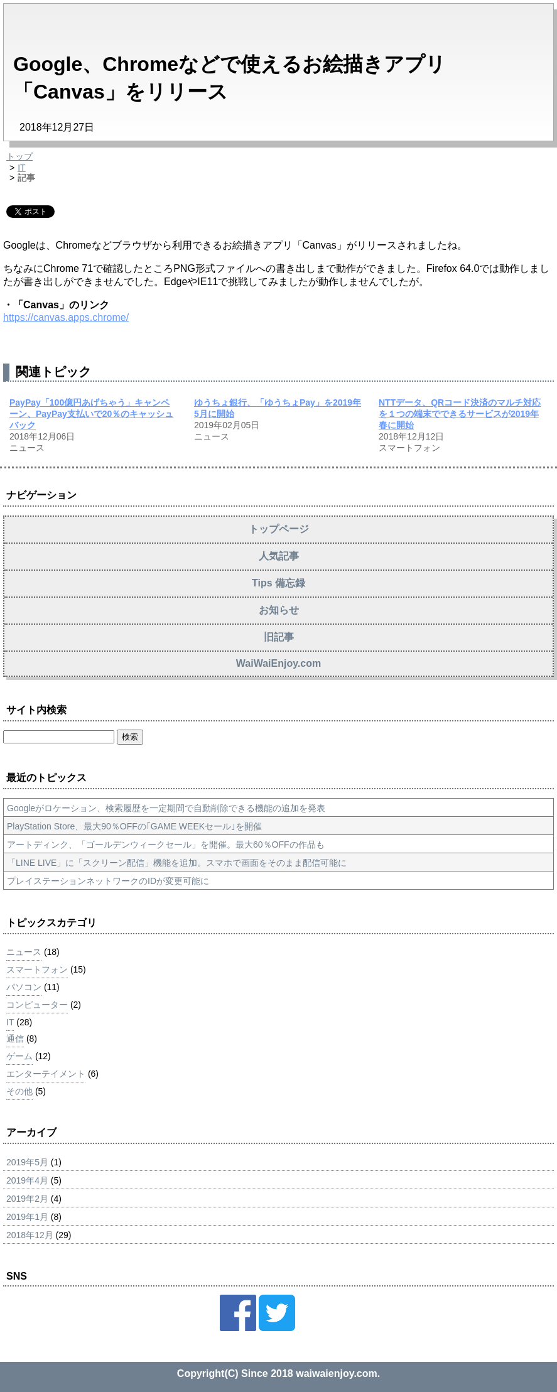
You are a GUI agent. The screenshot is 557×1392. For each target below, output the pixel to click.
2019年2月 (27, 1199)
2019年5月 (27, 1162)
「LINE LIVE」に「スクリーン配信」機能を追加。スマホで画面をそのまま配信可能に (177, 863)
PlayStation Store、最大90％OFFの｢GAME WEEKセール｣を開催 (134, 826)
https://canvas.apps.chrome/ (66, 317)
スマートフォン (37, 969)
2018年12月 (29, 1235)
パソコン (23, 987)
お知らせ (279, 610)
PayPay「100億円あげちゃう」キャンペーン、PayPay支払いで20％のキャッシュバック (91, 413)
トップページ (279, 529)
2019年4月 (27, 1180)
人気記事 (279, 556)
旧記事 (279, 637)
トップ (19, 156)
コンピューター (37, 1005)
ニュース (23, 952)
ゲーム (19, 1056)
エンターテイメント (45, 1074)
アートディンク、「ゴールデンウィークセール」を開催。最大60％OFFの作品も (166, 844)
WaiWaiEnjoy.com (278, 663)
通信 (15, 1038)
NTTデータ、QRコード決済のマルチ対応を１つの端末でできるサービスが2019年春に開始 (460, 413)
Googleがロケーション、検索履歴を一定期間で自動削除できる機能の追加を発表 (166, 808)
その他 (19, 1091)
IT (21, 168)
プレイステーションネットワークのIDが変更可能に (108, 881)
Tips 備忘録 (278, 583)
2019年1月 (27, 1217)
